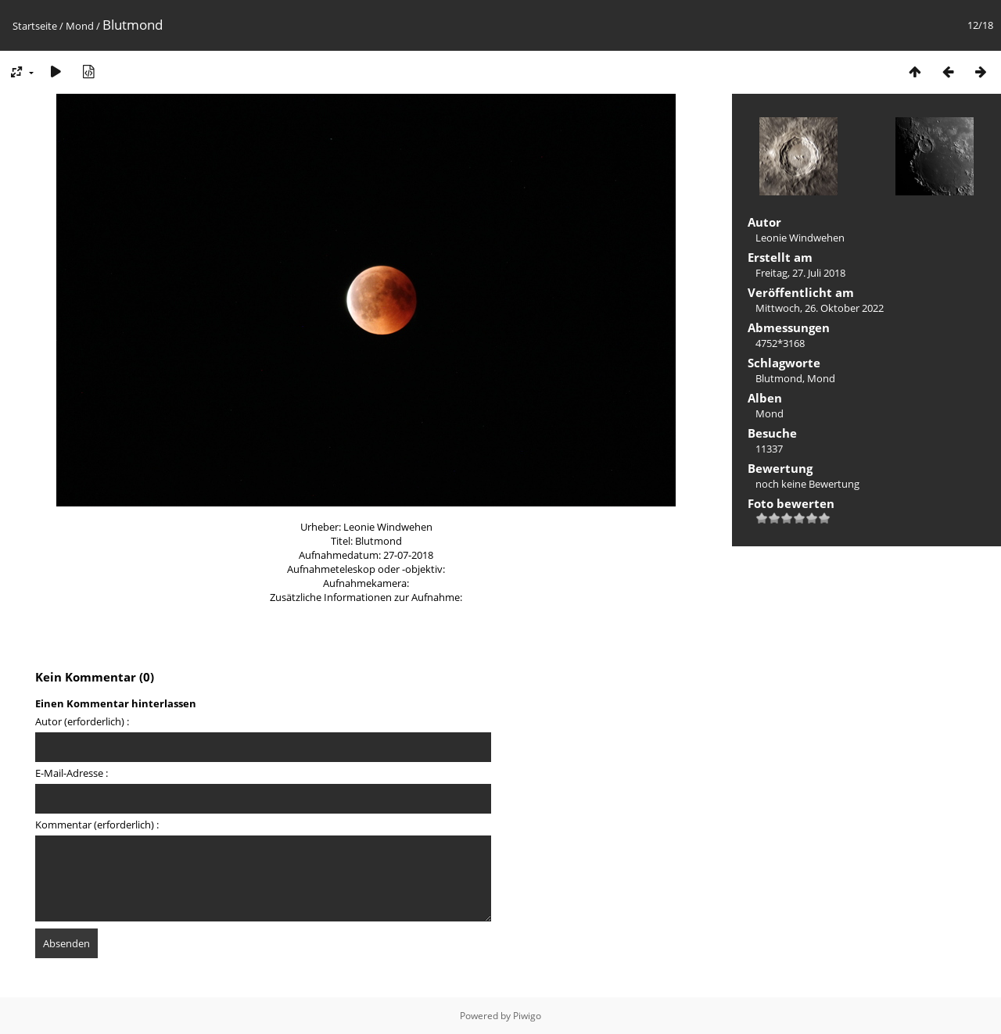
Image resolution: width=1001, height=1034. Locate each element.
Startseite (35, 26)
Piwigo (527, 1015)
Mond (80, 26)
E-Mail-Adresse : (71, 773)
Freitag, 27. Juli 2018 (800, 273)
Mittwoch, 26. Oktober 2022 (819, 308)
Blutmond (778, 378)
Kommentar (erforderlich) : (97, 825)
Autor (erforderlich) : (82, 721)
